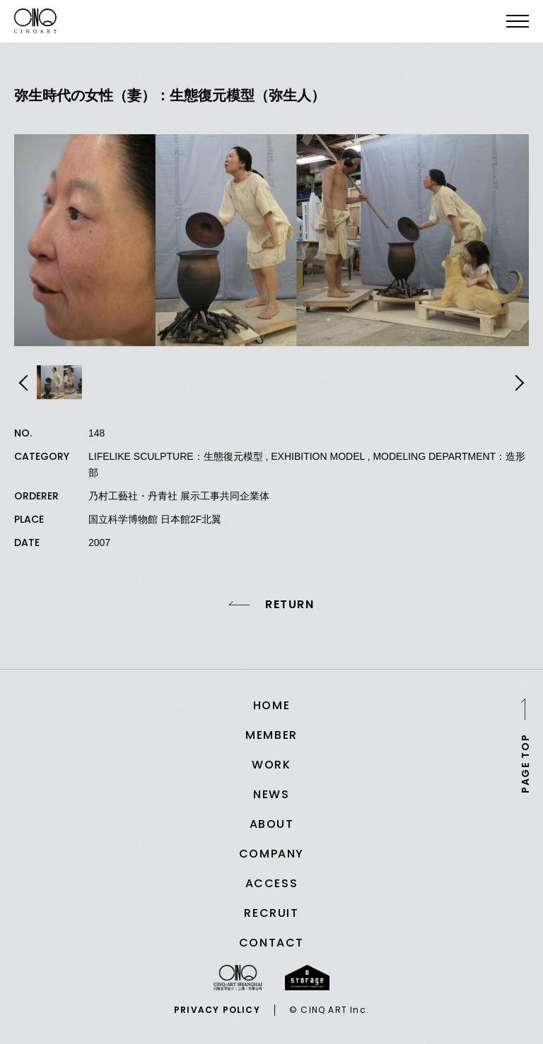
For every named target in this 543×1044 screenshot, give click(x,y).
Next (517, 383)
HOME (271, 705)
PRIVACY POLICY (217, 1010)
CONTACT (271, 943)
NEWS (271, 794)
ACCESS (271, 883)
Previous (25, 383)
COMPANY (271, 854)
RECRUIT (271, 913)
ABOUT (272, 824)
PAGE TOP (525, 763)
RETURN (290, 604)
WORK (271, 765)
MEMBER (271, 735)
